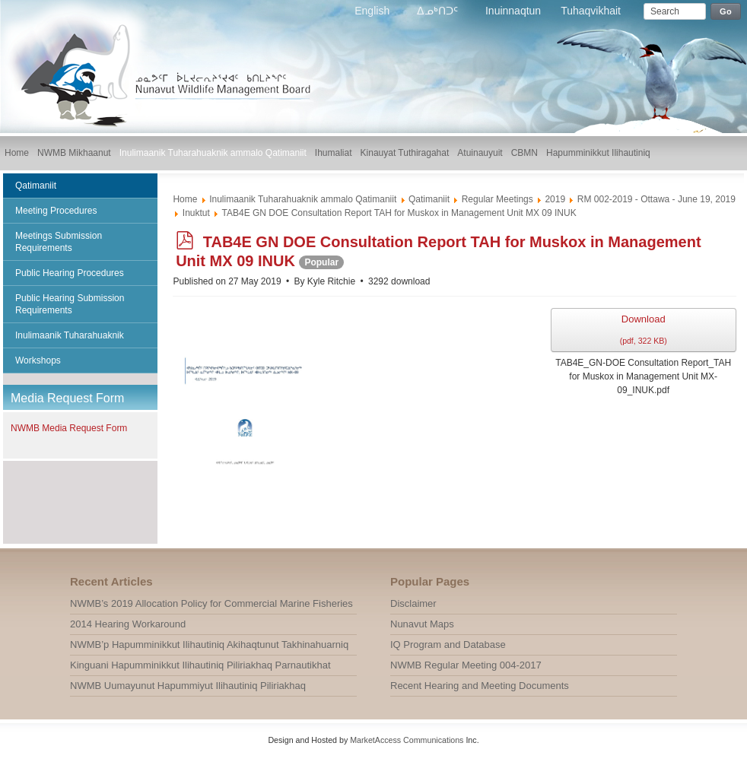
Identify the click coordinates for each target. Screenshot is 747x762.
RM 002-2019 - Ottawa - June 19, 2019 (656, 199)
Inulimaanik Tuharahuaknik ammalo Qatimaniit (302, 199)
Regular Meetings (497, 199)
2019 (555, 199)
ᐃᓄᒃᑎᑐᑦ (439, 11)
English (373, 11)
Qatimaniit (429, 199)
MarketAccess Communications (406, 740)
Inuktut (196, 213)
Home (185, 199)
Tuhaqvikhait (591, 11)
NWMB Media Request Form (69, 428)
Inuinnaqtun (513, 11)
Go (726, 11)
